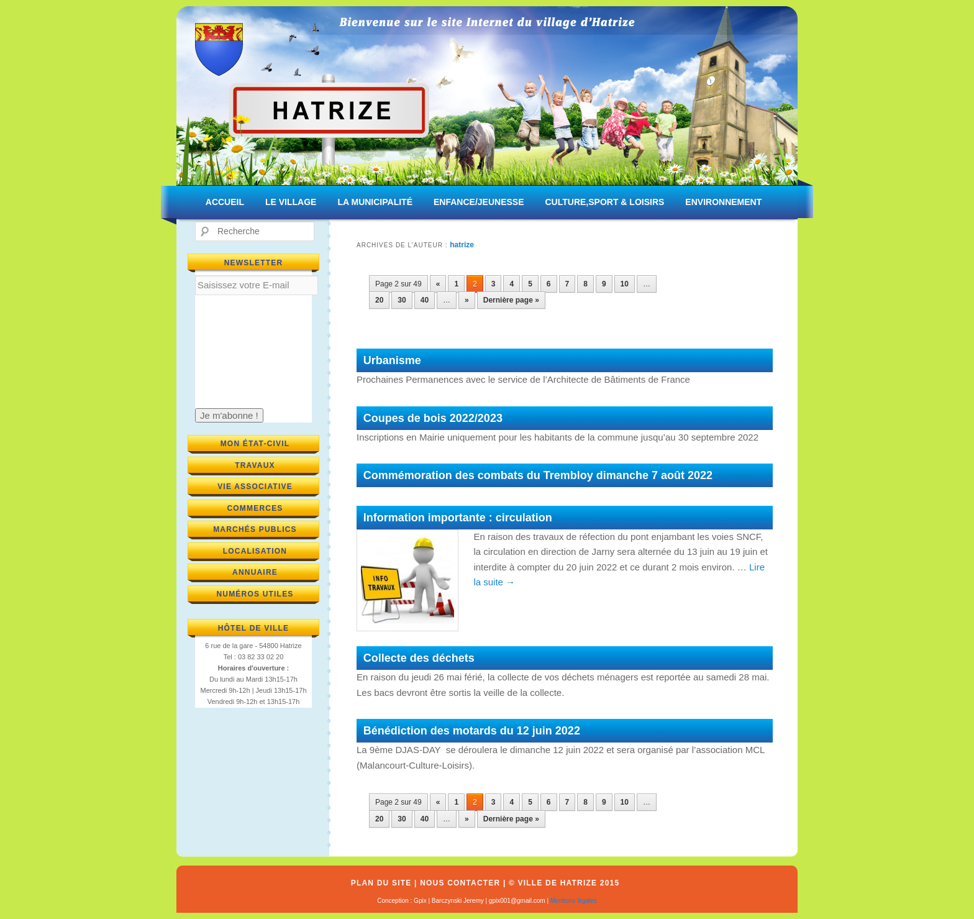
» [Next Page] (467, 300)
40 (425, 300)
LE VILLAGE (290, 202)
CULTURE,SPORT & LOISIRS (604, 202)
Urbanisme (392, 360)
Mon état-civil (255, 443)
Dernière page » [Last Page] (511, 300)
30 (402, 300)
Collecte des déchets (419, 658)
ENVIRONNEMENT (723, 202)
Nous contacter (460, 883)
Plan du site (381, 883)
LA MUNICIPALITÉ (374, 202)
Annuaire (255, 572)
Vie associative (255, 486)
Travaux (255, 465)
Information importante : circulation (457, 517)
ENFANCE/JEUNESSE (479, 202)
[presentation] (246, 351)
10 (625, 284)
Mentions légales (573, 900)
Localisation (255, 551)
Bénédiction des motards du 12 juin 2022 (471, 731)
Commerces (255, 508)
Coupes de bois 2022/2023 (433, 418)
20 (379, 300)
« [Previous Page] (438, 284)
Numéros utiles (254, 594)
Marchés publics (255, 529)
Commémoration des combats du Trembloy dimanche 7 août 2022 (537, 475)
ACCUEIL (225, 202)
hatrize (462, 244)
